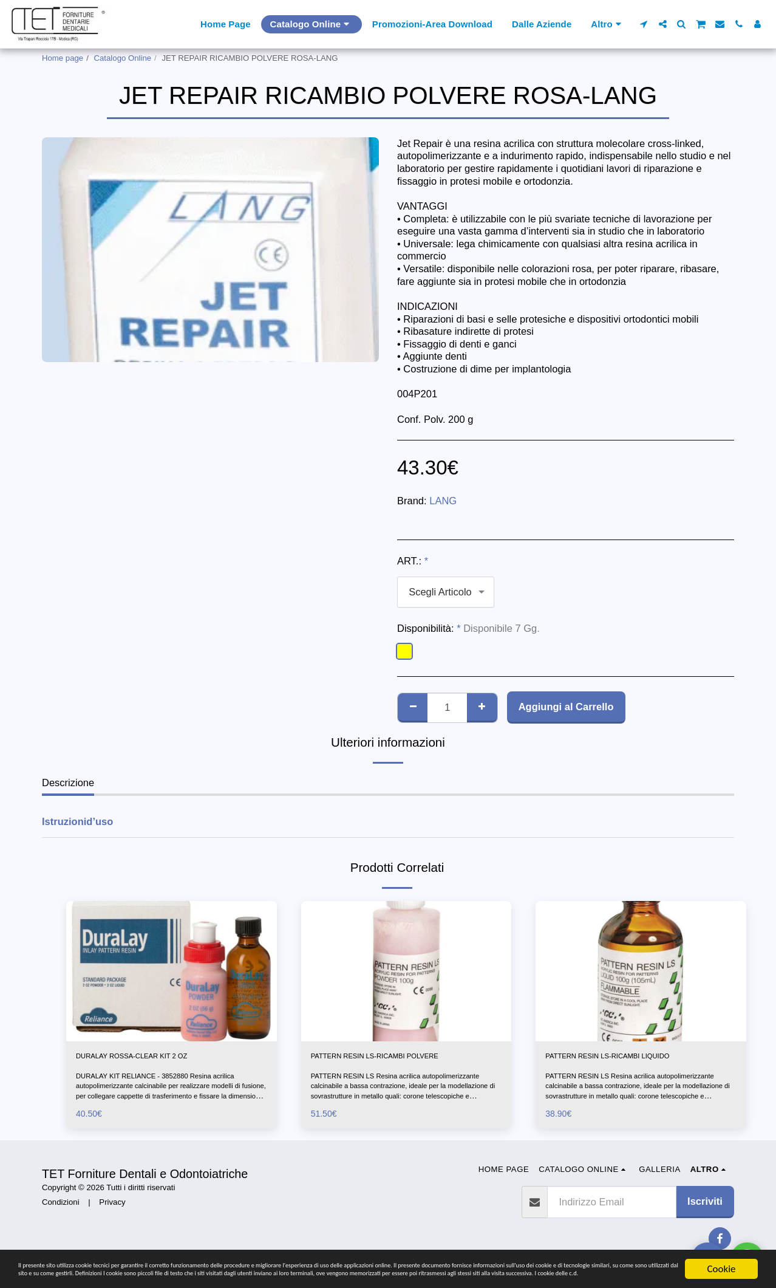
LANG (443, 500)
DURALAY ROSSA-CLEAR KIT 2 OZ (158, 1058)
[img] (171, 971)
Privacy (112, 1206)
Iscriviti (705, 1206)
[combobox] (445, 592)
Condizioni (61, 1206)
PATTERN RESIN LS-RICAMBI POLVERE (405, 1058)
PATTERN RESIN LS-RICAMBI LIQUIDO (636, 1058)
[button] (644, 24)
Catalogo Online (123, 58)
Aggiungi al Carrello (566, 706)
